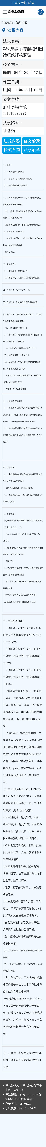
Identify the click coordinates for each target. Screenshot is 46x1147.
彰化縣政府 (16, 11)
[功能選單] (4, 12)
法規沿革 (32, 149)
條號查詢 (12, 149)
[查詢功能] (41, 12)
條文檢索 (32, 141)
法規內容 (12, 141)
